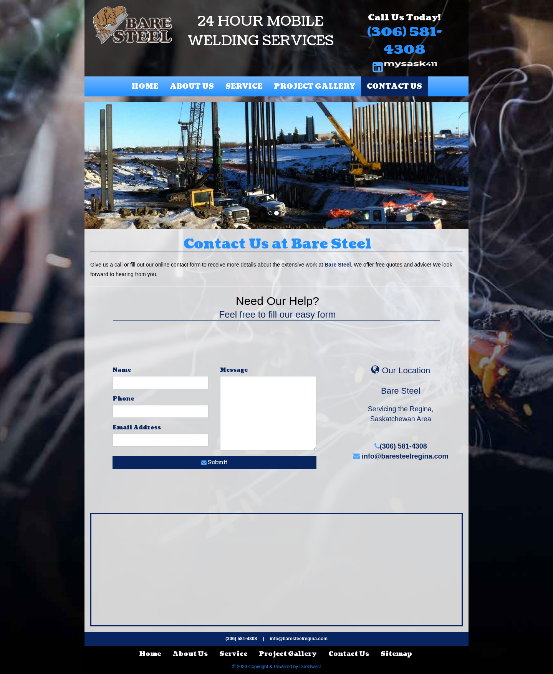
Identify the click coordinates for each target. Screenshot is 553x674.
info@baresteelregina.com (401, 456)
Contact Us (394, 86)
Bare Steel (338, 265)
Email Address (137, 427)
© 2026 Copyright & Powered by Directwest (276, 666)
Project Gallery (314, 86)
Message (234, 370)
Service (243, 86)
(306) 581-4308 (404, 40)
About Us (192, 86)
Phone (123, 398)
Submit (214, 462)
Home (144, 86)
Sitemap (396, 654)
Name (122, 370)
